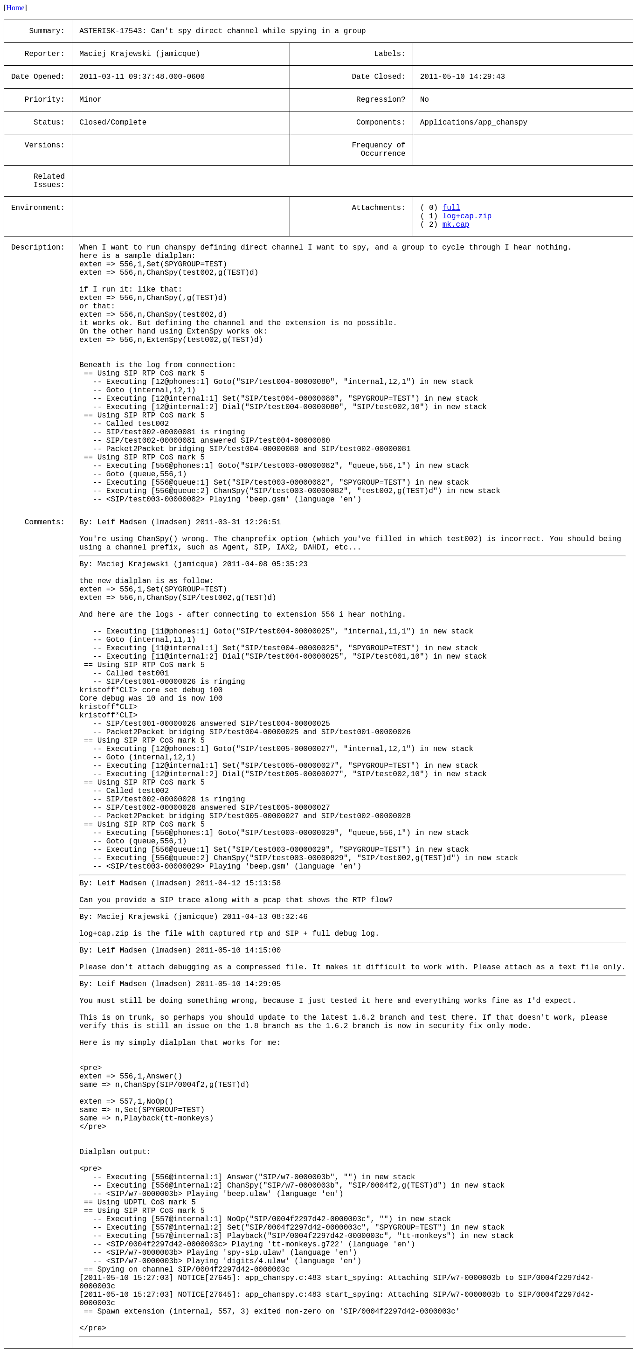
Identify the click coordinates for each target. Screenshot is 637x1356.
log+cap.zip (467, 216)
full (451, 208)
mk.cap (456, 225)
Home (15, 8)
